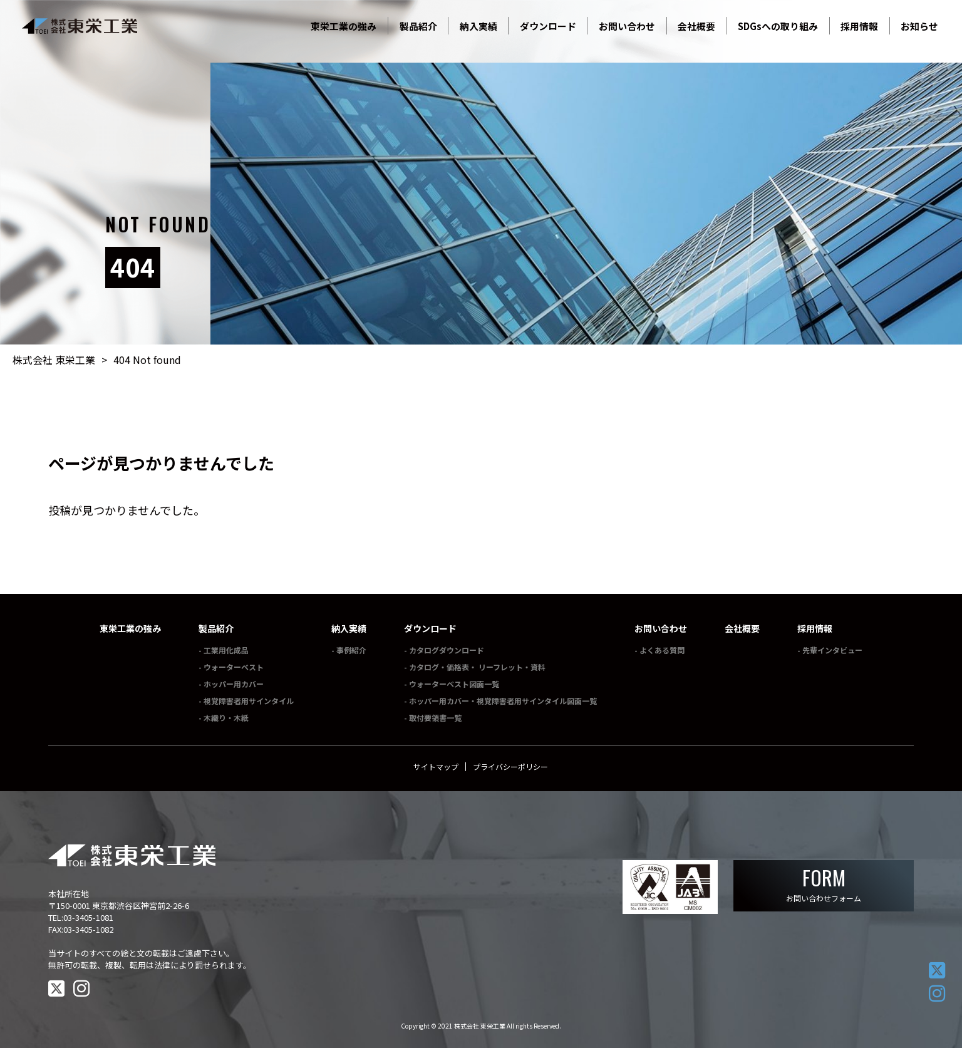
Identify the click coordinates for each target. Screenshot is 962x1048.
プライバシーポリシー (510, 766)
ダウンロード (430, 628)
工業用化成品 (226, 650)
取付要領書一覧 (435, 717)
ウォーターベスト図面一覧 (454, 683)
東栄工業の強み (130, 628)
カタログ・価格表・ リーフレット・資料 (477, 666)
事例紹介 (351, 650)
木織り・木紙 (226, 717)
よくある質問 (662, 650)
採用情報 (814, 628)
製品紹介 (216, 628)
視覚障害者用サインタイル (249, 700)
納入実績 (348, 628)
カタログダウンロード (446, 650)
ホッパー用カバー (234, 683)
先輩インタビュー (832, 650)
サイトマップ (435, 766)
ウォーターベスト (234, 666)
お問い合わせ (660, 628)
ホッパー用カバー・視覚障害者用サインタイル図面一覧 (503, 700)
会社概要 (742, 628)
